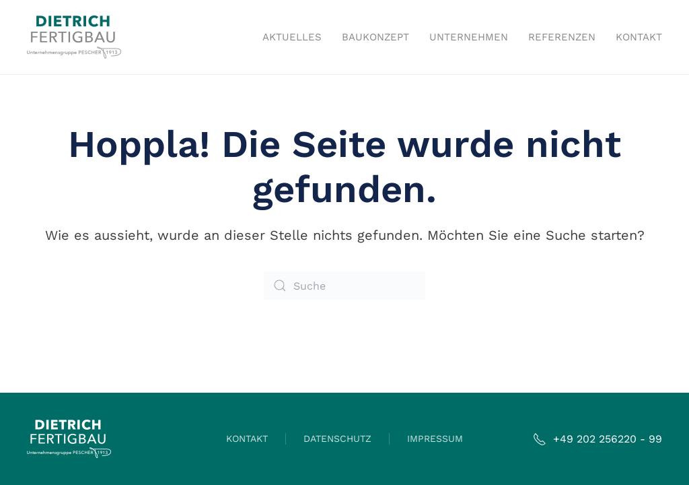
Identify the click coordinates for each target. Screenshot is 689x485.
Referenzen (561, 37)
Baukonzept (375, 37)
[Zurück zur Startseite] (74, 37)
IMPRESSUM (435, 438)
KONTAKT (247, 438)
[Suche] (344, 285)
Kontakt (639, 37)
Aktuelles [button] (292, 37)
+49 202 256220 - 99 (597, 439)
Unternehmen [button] (468, 37)
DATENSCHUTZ (337, 438)
